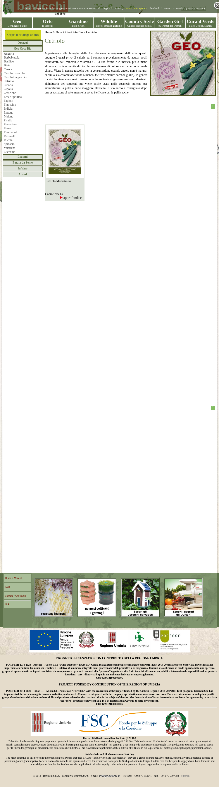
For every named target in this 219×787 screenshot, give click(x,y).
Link (7, 604)
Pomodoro (10, 124)
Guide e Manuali (13, 578)
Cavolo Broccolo (14, 73)
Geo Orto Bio (22, 48)
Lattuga (8, 112)
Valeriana (10, 148)
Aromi (22, 174)
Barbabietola (12, 57)
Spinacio (9, 144)
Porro (7, 128)
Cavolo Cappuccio (15, 77)
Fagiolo (8, 100)
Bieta (7, 65)
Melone (8, 116)
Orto (59, 32)
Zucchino (10, 152)
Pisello (8, 120)
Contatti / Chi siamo (15, 595)
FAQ (7, 587)
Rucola (8, 140)
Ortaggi (22, 42)
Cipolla (8, 89)
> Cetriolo (90, 32)
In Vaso (23, 168)
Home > (50, 32)
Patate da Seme (23, 162)
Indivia (8, 108)
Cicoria (8, 85)
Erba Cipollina (13, 96)
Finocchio (10, 104)
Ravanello (10, 136)
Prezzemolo (11, 132)
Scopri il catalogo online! (23, 34)
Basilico (9, 61)
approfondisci (71, 198)
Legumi (23, 156)
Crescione (10, 93)
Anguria (9, 53)
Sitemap (185, 775)
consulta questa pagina (135, 8)
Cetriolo (9, 81)
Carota (8, 69)
